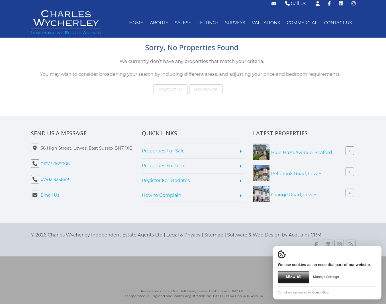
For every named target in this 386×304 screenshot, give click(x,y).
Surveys (235, 22)
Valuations (266, 22)
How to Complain (161, 195)
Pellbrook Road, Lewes (296, 173)
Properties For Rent (164, 165)
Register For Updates (166, 180)
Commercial (302, 22)
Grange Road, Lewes (294, 194)
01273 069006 (55, 163)
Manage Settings (326, 277)
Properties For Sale (163, 151)
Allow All (293, 277)
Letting (207, 22)
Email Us (50, 195)
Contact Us (338, 22)
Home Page (200, 89)
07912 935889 (55, 179)
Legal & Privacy (183, 235)
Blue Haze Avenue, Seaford (301, 152)
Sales (183, 22)
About (159, 22)
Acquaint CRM (305, 235)
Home (136, 22)
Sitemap (213, 235)
